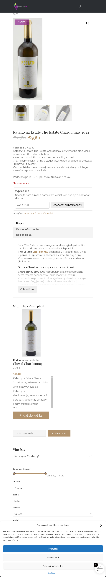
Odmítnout (53, 557)
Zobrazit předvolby (53, 566)
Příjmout (53, 548)
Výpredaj (48, 213)
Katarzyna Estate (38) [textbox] (52, 456)
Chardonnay (40, 251)
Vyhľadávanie (59, 433)
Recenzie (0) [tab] (24, 234)
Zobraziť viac (27, 289)
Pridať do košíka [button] (31, 415)
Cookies (51, 573)
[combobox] (53, 455)
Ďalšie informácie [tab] (27, 229)
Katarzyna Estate (33, 213)
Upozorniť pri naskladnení (67, 204)
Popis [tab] (20, 223)
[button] (101, 525)
